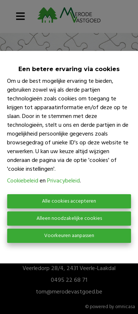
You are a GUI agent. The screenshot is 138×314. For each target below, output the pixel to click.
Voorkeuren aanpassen (69, 236)
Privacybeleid (63, 181)
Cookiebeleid (22, 181)
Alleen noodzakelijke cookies (69, 218)
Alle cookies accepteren (69, 201)
